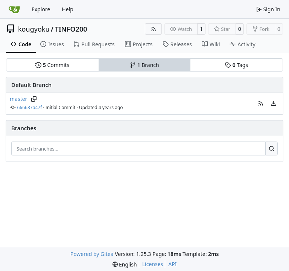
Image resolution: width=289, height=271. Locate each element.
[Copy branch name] (34, 99)
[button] (260, 103)
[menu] (273, 103)
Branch (144, 65)
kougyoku (34, 29)
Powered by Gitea (92, 253)
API (172, 264)
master (18, 98)
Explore (41, 9)
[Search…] (271, 149)
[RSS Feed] (153, 29)
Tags (236, 65)
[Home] (14, 9)
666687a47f (29, 107)
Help (67, 9)
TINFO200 (71, 29)
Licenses (152, 264)
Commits (52, 65)
